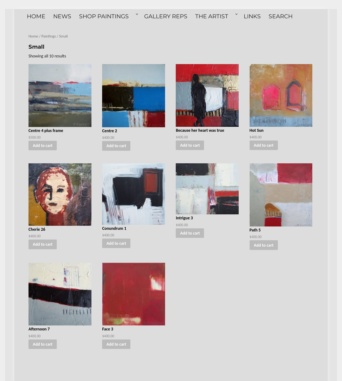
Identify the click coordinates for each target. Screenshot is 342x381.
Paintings (48, 36)
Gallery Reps (165, 16)
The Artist (211, 16)
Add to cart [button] (42, 145)
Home (36, 16)
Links (252, 16)
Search (281, 16)
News (62, 16)
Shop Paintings (104, 16)
